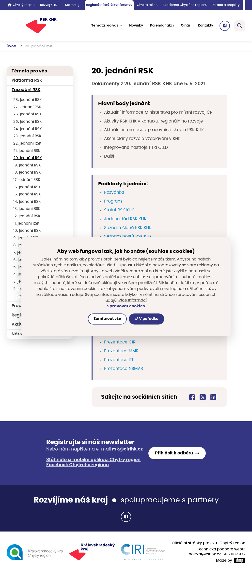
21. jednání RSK (27, 151)
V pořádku (146, 319)
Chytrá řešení (147, 5)
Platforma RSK (27, 80)
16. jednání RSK (27, 187)
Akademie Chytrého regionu (184, 5)
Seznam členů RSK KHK (128, 228)
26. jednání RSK (27, 114)
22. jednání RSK (27, 143)
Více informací (132, 300)
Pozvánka (114, 192)
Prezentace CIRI (120, 342)
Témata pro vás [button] (104, 25)
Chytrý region (21, 5)
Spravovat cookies (126, 306)
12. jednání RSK (27, 216)
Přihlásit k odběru (174, 453)
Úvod (11, 46)
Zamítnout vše (107, 319)
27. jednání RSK (27, 107)
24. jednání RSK (27, 129)
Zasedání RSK (26, 90)
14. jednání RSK (27, 202)
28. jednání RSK (27, 100)
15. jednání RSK (27, 194)
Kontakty (205, 25)
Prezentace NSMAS (123, 369)
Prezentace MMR (121, 351)
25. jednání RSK (27, 121)
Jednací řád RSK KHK (125, 219)
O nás (186, 25)
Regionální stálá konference (109, 5)
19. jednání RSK (27, 165)
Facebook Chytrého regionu (77, 465)
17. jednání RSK (26, 180)
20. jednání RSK (27, 158)
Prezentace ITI (118, 360)
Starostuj (72, 5)
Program (113, 201)
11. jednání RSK (26, 223)
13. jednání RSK (27, 209)
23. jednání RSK (27, 136)
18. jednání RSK (27, 172)
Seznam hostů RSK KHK (128, 236)
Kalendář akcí (162, 25)
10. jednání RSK (27, 230)
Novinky (136, 25)
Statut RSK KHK (119, 210)
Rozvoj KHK (48, 5)
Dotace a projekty (225, 5)
